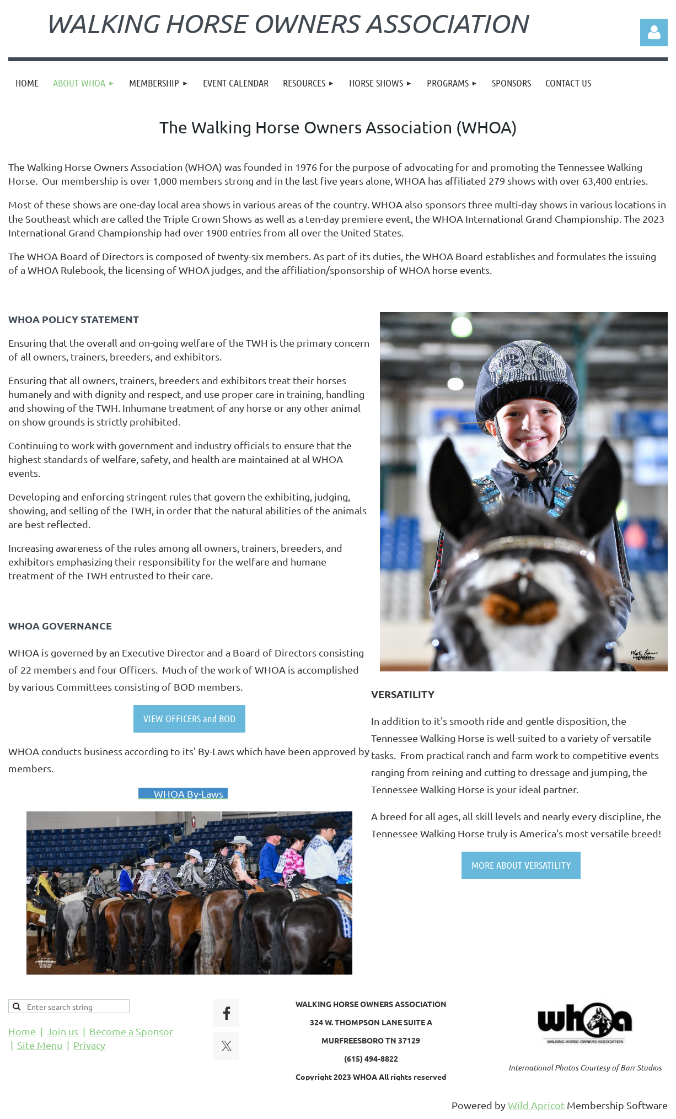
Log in (654, 32)
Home (22, 1031)
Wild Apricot (536, 1105)
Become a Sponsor (131, 1031)
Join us (62, 1031)
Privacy (89, 1045)
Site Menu (39, 1045)
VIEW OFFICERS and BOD (189, 718)
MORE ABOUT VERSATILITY (521, 865)
